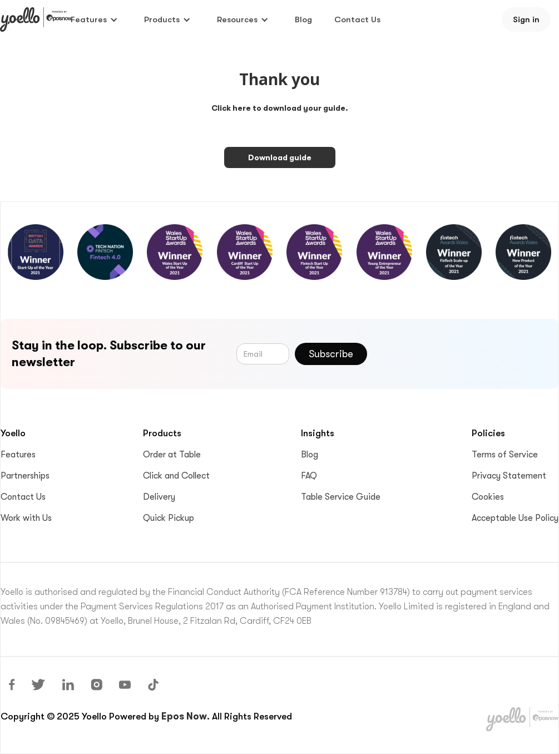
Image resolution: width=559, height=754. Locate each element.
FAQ (309, 476)
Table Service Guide (340, 497)
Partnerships (25, 476)
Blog (303, 19)
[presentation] (462, 351)
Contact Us (357, 19)
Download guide (279, 157)
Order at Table (172, 455)
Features (18, 455)
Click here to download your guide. (279, 108)
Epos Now (184, 716)
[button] (94, 19)
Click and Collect (176, 476)
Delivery (159, 497)
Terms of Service (505, 455)
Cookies (488, 497)
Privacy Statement (509, 476)
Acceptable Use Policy (515, 518)
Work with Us (26, 518)
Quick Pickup (168, 518)
